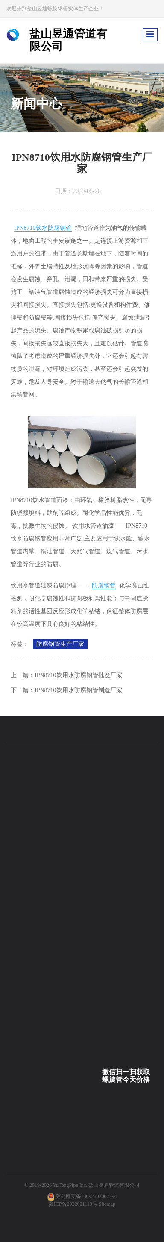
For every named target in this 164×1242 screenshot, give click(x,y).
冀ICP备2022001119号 (73, 1204)
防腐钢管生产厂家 (60, 644)
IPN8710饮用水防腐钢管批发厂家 (78, 675)
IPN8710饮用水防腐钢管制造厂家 (78, 690)
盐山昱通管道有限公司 (114, 1185)
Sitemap (107, 1204)
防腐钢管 (104, 585)
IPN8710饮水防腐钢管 (43, 228)
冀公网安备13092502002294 (86, 1196)
